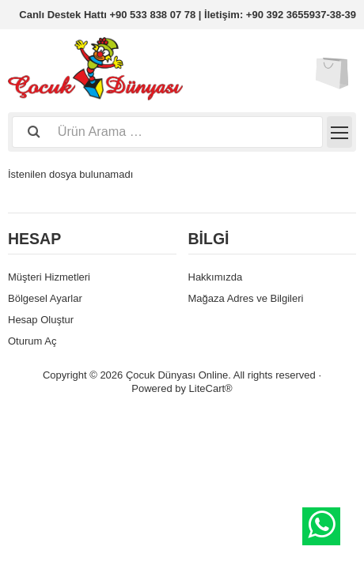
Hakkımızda (215, 277)
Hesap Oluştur (41, 320)
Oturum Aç (32, 341)
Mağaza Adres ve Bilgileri (246, 298)
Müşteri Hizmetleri (49, 277)
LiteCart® (211, 388)
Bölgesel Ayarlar (45, 298)
